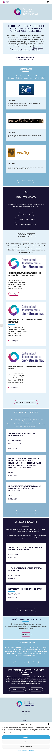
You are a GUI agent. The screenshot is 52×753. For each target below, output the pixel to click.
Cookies (19, 750)
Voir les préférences (26, 746)
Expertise (26, 720)
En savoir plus (14, 294)
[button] (49, 724)
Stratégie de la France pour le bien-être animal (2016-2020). (27, 49)
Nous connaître (26, 712)
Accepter (26, 737)
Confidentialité (24, 750)
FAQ (26, 714)
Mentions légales (31, 750)
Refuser (26, 742)
